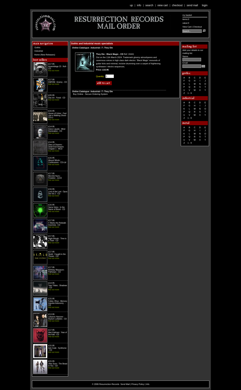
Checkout (177, 5)
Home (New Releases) (44, 55)
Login (204, 5)
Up (131, 5)
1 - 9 (190, 93)
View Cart (162, 5)
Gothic (37, 47)
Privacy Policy (137, 384)
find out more (53, 71)
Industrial (38, 51)
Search (149, 5)
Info (139, 5)
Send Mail (192, 5)
